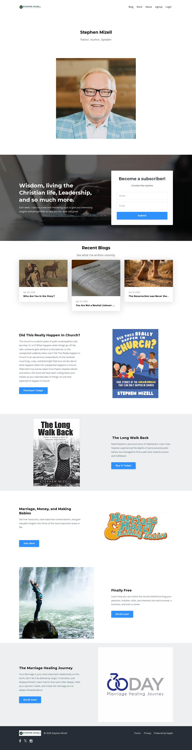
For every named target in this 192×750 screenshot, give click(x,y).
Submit (142, 215)
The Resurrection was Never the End (150, 296)
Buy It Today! (123, 465)
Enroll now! (122, 614)
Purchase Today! (33, 390)
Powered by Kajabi (163, 733)
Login (169, 6)
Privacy (147, 733)
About (149, 6)
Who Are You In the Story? (39, 296)
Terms (137, 733)
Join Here (29, 543)
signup (158, 6)
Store (139, 6)
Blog (131, 6)
